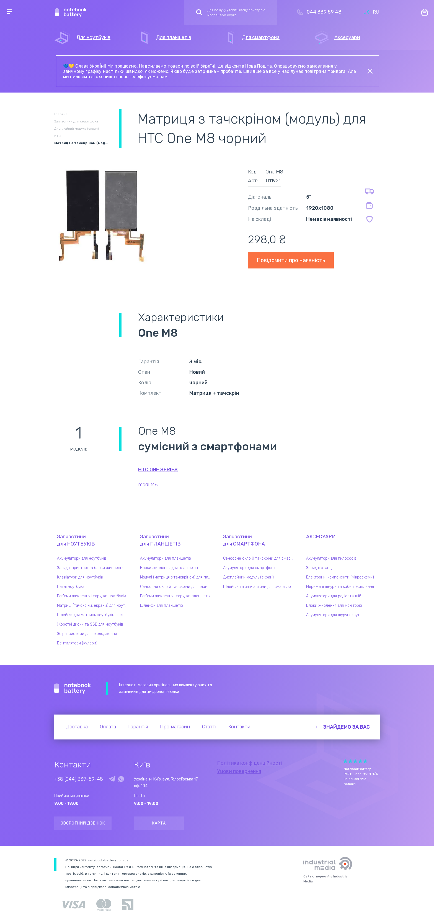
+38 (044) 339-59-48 (78, 779)
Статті (209, 727)
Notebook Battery (72, 688)
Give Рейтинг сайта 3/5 (355, 761)
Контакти (239, 727)
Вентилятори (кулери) (77, 643)
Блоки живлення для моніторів (334, 605)
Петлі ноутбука (70, 586)
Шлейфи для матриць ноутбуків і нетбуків (94, 615)
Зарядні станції (319, 567)
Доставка (77, 727)
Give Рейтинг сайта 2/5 (350, 761)
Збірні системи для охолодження (87, 633)
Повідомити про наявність (291, 260)
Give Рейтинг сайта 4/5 (360, 761)
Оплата (108, 727)
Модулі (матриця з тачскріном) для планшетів (177, 577)
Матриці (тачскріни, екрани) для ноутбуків (94, 605)
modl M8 (148, 485)
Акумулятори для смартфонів (250, 567)
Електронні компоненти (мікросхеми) (340, 577)
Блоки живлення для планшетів (169, 567)
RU (376, 12)
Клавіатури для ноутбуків (80, 577)
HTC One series (158, 470)
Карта (159, 823)
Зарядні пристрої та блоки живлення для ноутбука (94, 567)
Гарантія (138, 727)
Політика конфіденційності (249, 763)
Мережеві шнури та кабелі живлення (340, 586)
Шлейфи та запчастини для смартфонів (259, 586)
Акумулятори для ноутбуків (81, 558)
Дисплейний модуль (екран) (248, 577)
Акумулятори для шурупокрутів (334, 615)
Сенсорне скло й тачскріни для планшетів (177, 586)
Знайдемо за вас (346, 727)
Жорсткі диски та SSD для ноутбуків (90, 624)
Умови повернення (239, 771)
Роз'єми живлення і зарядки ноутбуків (91, 596)
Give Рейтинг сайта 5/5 (365, 761)
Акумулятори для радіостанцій (333, 596)
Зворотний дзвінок (83, 823)
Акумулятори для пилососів (331, 558)
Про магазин (175, 727)
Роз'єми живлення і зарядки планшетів (175, 596)
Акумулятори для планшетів (165, 558)
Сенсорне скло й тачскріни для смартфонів (260, 558)
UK (366, 12)
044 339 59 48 (324, 12)
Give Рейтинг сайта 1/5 (345, 761)
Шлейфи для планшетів (161, 605)
